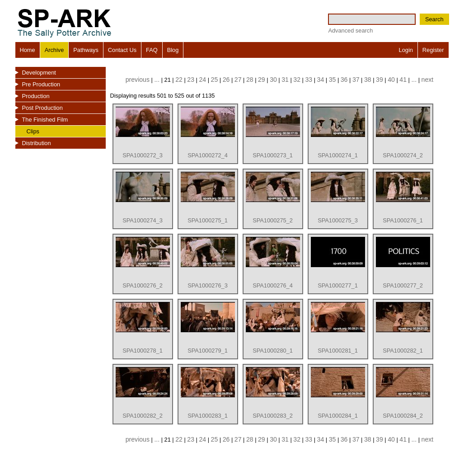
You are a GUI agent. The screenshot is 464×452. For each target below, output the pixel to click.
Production (36, 96)
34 (320, 79)
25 (214, 79)
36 (344, 79)
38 (367, 79)
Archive (54, 50)
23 (190, 79)
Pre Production (41, 84)
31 (285, 79)
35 (332, 79)
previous (138, 79)
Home (27, 50)
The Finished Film (45, 119)
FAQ (152, 50)
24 (202, 79)
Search (434, 19)
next (428, 79)
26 (226, 79)
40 (391, 79)
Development (39, 72)
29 (261, 79)
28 (249, 79)
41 (403, 79)
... (156, 79)
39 (379, 79)
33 (308, 79)
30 (273, 79)
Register (433, 50)
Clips (33, 131)
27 (238, 79)
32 (296, 79)
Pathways (85, 50)
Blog (173, 50)
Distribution (36, 143)
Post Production (42, 107)
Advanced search (350, 30)
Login (406, 50)
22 (179, 79)
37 (356, 79)
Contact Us (122, 50)
